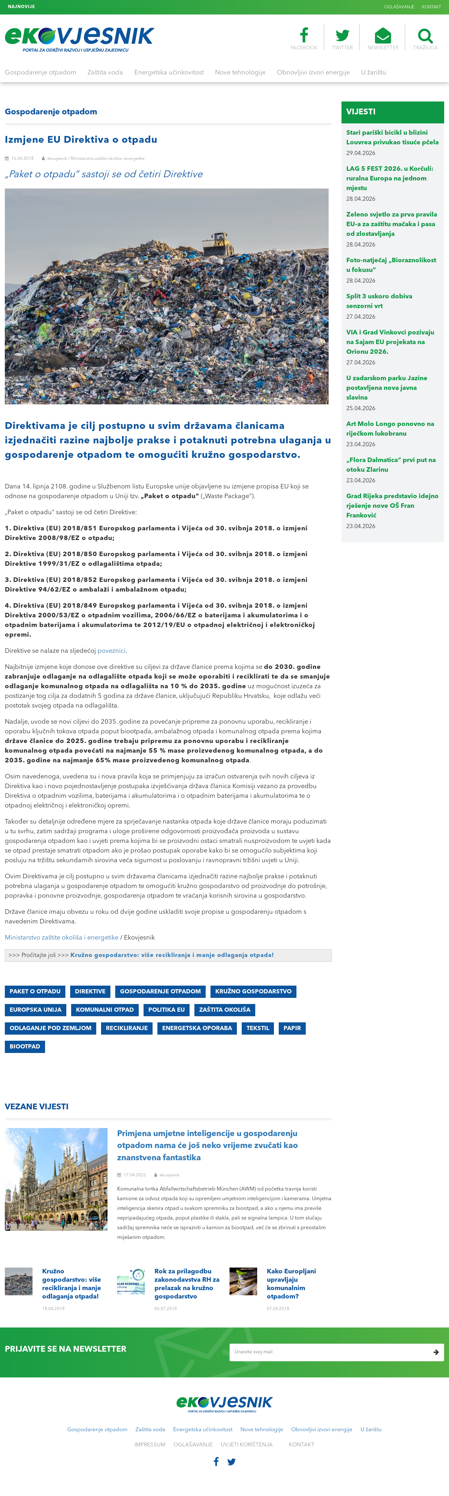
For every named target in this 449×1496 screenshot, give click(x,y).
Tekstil (258, 1028)
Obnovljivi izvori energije (313, 73)
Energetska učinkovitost (169, 73)
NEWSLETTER (383, 39)
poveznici (112, 651)
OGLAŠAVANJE (399, 7)
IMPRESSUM (150, 1445)
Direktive (90, 992)
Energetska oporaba (197, 1028)
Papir (292, 1028)
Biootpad (25, 1047)
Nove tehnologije (240, 73)
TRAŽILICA (425, 39)
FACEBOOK (304, 39)
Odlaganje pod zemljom (50, 1028)
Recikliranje (127, 1028)
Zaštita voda (105, 73)
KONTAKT (431, 7)
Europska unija (35, 1010)
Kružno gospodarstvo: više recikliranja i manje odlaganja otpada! (172, 955)
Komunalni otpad (105, 1010)
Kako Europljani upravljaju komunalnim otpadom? (91, 7)
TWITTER (342, 39)
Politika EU (166, 1010)
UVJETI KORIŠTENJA (247, 1445)
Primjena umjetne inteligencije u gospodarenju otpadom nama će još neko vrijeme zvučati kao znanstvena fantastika (207, 1146)
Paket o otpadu (35, 992)
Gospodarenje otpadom (40, 73)
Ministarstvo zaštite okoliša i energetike (61, 938)
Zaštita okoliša (224, 1010)
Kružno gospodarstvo (253, 992)
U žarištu (373, 73)
